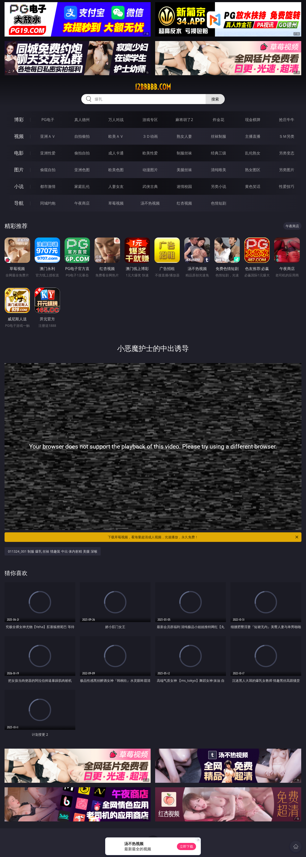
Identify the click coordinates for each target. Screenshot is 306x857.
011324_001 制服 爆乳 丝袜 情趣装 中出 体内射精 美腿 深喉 (52, 551)
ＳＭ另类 (286, 136)
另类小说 (218, 186)
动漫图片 (150, 169)
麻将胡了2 (184, 119)
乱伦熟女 (252, 153)
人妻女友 (116, 186)
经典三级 (218, 153)
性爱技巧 (286, 186)
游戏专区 (150, 119)
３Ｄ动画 (150, 136)
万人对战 (116, 119)
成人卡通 (116, 153)
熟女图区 (252, 169)
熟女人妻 (184, 136)
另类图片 (286, 169)
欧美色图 (116, 169)
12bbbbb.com (153, 87)
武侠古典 (150, 186)
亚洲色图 (82, 169)
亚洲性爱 (47, 153)
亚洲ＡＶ (47, 136)
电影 (19, 153)
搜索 (215, 99)
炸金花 (218, 119)
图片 (19, 169)
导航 (19, 203)
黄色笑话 (252, 186)
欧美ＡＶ (116, 136)
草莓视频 (116, 203)
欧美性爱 (150, 153)
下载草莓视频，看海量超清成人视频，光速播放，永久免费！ (203, 537)
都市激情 (47, 186)
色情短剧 (218, 203)
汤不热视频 (150, 203)
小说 (19, 186)
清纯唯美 (218, 169)
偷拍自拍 (82, 153)
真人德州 (82, 119)
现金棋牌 (252, 119)
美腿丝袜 (184, 169)
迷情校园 (184, 186)
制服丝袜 (184, 153)
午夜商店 (82, 203)
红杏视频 (184, 203)
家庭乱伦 (82, 186)
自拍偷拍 (82, 136)
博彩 (19, 119)
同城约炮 (47, 203)
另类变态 (286, 153)
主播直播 (252, 136)
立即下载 (186, 846)
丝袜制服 (218, 136)
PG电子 (47, 119)
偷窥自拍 (47, 169)
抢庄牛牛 (286, 119)
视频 (19, 136)
